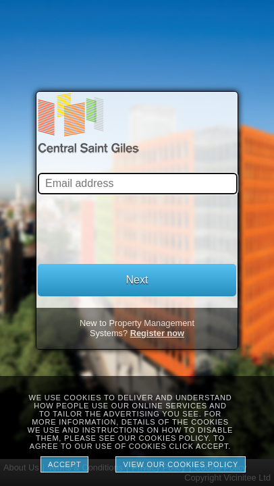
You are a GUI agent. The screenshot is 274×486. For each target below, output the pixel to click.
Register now (157, 333)
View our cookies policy (180, 464)
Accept (64, 464)
